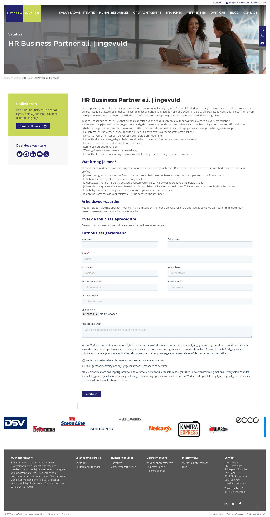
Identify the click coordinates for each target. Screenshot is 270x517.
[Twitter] (20, 154)
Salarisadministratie (77, 12)
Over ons (218, 12)
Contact (217, 2)
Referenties (196, 12)
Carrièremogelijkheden (88, 466)
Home (7, 77)
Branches (174, 12)
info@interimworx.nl (237, 2)
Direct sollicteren (32, 126)
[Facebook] (26, 154)
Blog (234, 12)
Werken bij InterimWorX (195, 462)
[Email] (40, 154)
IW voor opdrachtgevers (160, 462)
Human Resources (114, 12)
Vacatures (17, 77)
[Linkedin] (33, 154)
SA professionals (156, 466)
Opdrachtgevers (147, 12)
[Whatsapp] (46, 154)
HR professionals (156, 470)
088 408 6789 (258, 2)
